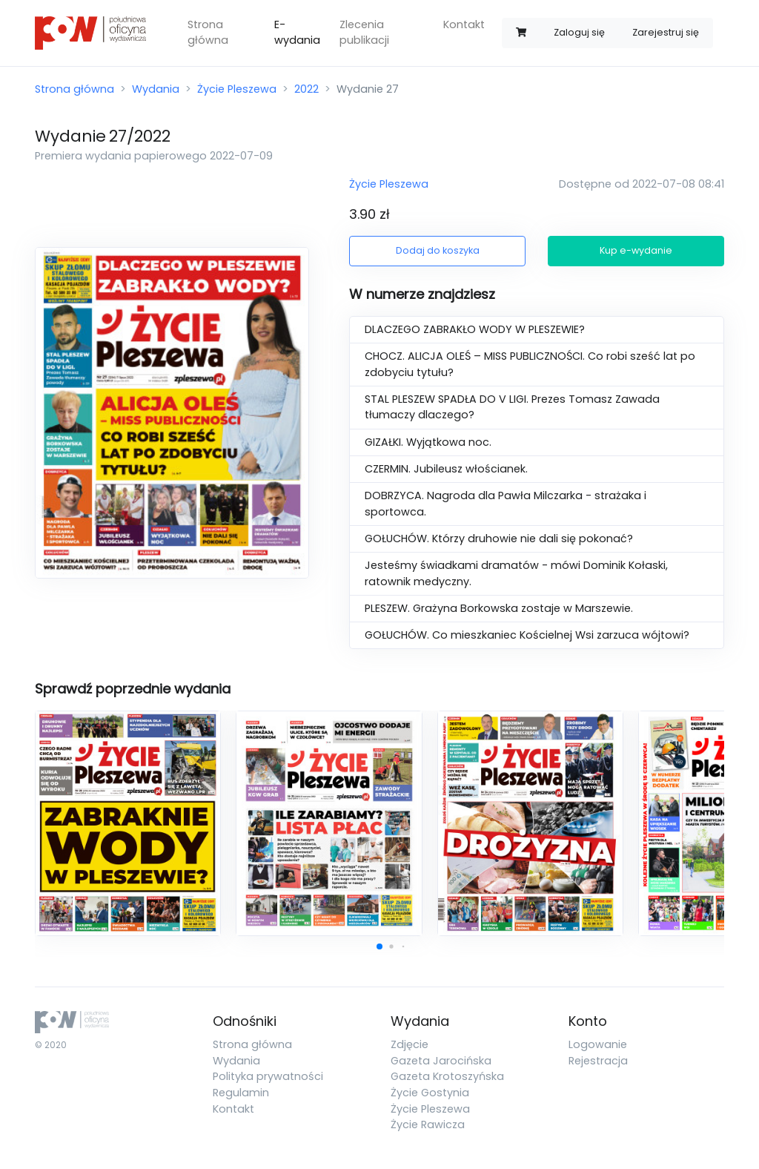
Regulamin (241, 1092)
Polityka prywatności (268, 1076)
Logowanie (598, 1044)
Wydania (155, 89)
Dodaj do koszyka (438, 250)
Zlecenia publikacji (364, 32)
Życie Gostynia (430, 1092)
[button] (379, 946)
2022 (306, 89)
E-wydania (297, 32)
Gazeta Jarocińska (441, 1060)
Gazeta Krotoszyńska (447, 1076)
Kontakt (464, 24)
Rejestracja (598, 1060)
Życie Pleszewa (236, 89)
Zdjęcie (409, 1044)
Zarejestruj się (665, 32)
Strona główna (208, 32)
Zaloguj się (579, 32)
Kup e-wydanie (636, 250)
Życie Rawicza (428, 1124)
